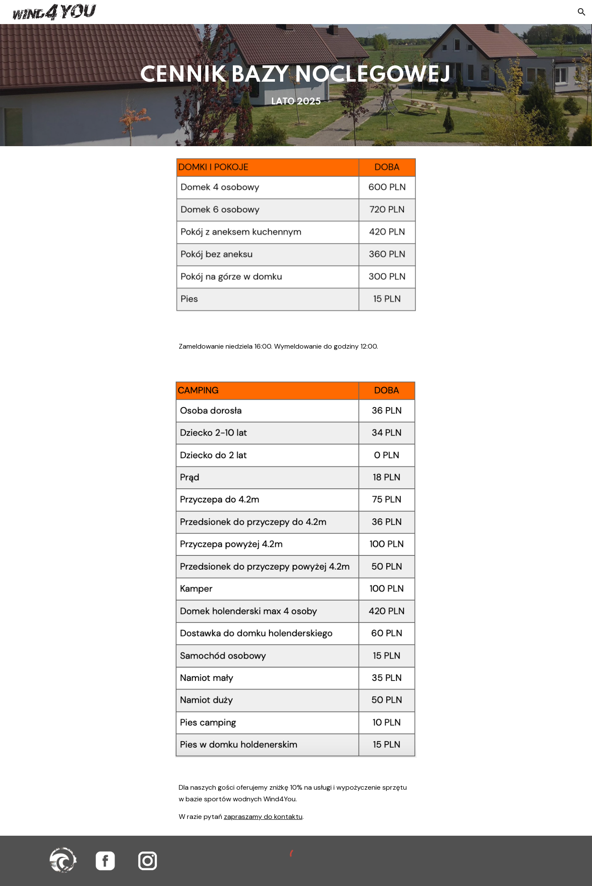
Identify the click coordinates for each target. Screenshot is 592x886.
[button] (581, 12)
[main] (296, 85)
